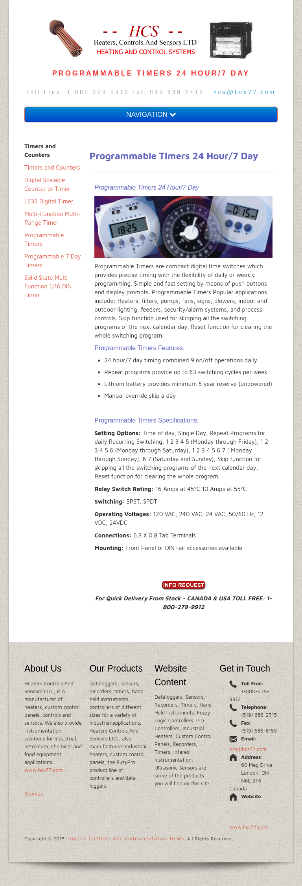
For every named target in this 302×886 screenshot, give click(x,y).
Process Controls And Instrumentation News (125, 838)
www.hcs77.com (43, 770)
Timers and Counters (52, 167)
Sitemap (33, 793)
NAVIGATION (151, 114)
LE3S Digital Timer (49, 201)
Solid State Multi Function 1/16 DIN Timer (48, 286)
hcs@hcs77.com (244, 92)
